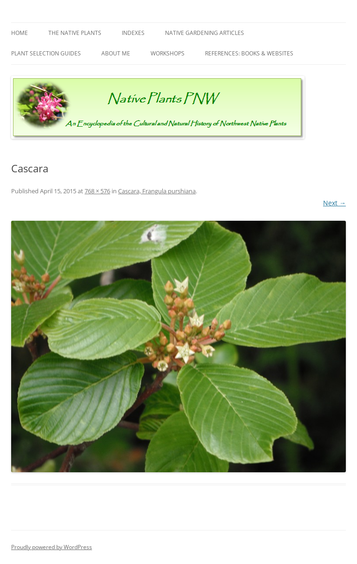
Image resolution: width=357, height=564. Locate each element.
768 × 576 (97, 191)
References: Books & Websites (249, 53)
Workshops (168, 53)
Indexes (133, 33)
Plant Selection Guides (46, 53)
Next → (334, 202)
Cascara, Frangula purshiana (157, 191)
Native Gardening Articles (204, 33)
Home (19, 33)
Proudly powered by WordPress (51, 547)
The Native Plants (74, 33)
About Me (115, 53)
